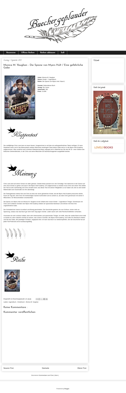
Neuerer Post (9, 368)
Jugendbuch (13, 302)
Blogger (66, 388)
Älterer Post (81, 368)
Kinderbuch (21, 302)
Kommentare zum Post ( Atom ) (49, 375)
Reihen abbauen (47, 53)
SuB (62, 53)
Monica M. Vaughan (32, 302)
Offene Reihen (28, 53)
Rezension (11, 53)
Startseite (45, 368)
